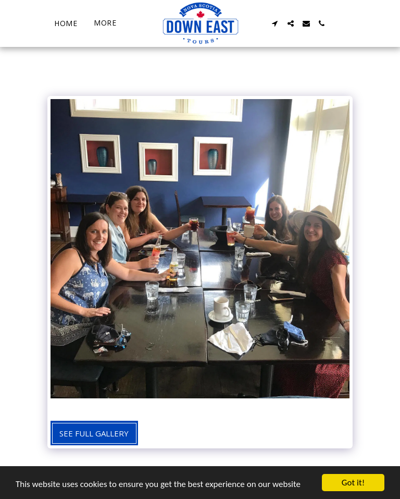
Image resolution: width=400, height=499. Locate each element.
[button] (275, 23)
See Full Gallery (94, 433)
